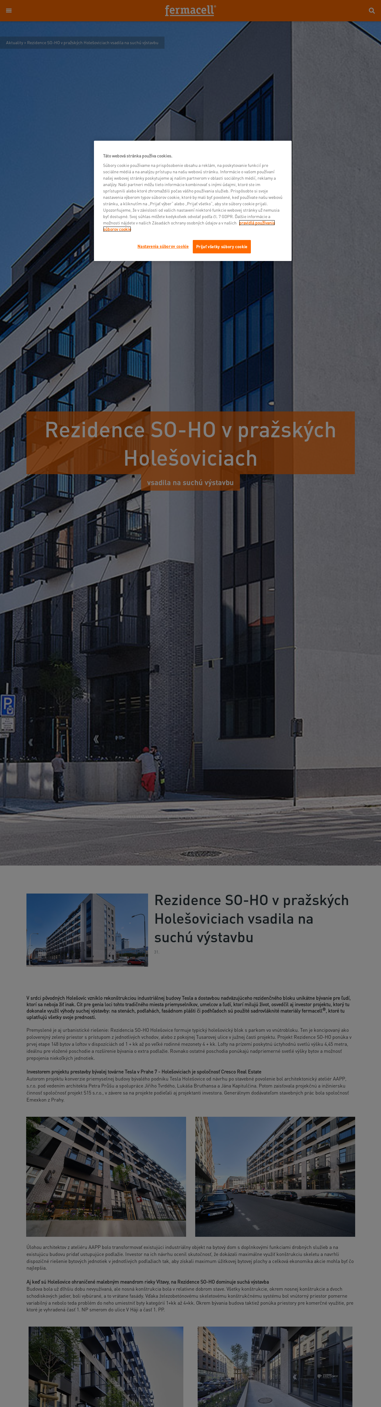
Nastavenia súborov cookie (163, 246)
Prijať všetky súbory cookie (222, 246)
